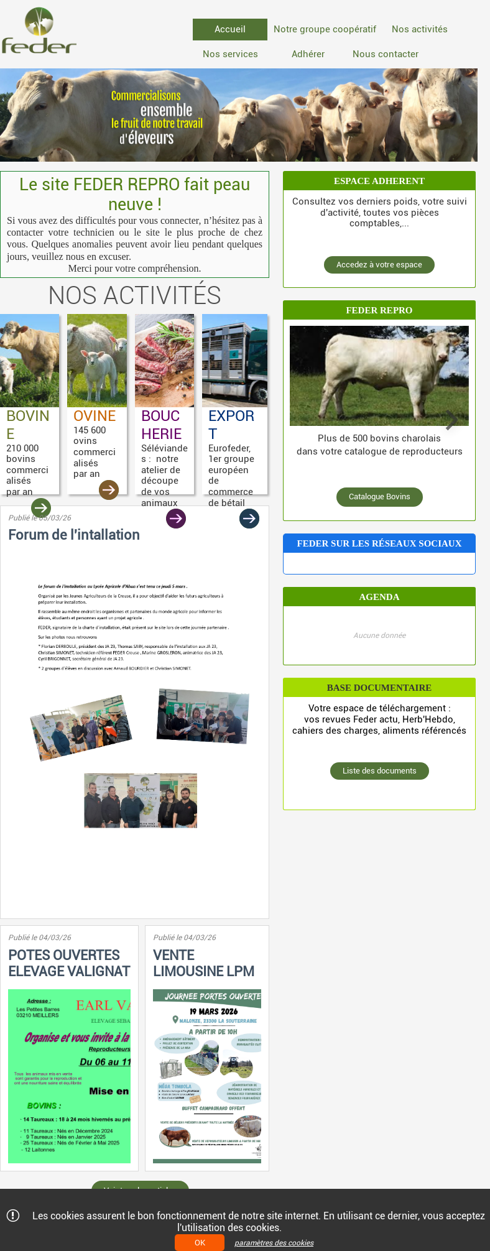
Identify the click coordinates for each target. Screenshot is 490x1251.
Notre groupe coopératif (325, 29)
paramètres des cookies (273, 1243)
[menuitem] (230, 29)
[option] (239, 115)
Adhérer (308, 54)
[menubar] (335, 43)
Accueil (230, 29)
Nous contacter (385, 54)
